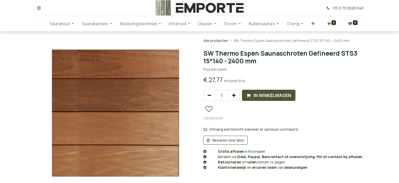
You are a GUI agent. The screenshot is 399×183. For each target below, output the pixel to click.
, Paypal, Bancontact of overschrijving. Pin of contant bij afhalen (282, 156)
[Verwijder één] (209, 95)
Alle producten (215, 40)
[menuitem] (41, 24)
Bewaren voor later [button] (225, 140)
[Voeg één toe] (234, 95)
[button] (313, 24)
